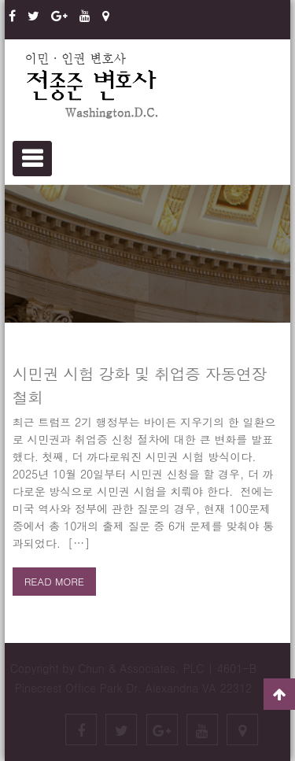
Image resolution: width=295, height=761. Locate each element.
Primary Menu (32, 158)
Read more (54, 581)
